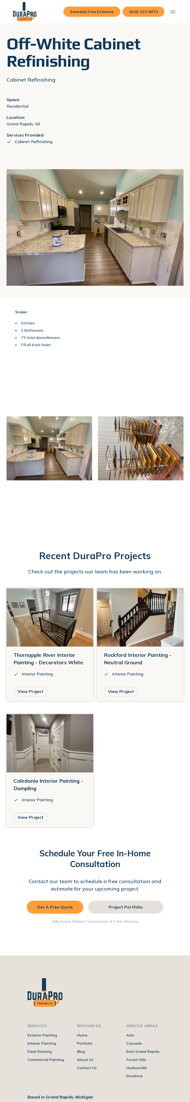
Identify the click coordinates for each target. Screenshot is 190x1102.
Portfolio (85, 1043)
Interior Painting (42, 1043)
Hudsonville (136, 1067)
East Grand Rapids (142, 1051)
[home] (24, 11)
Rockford (134, 1076)
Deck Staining (40, 1051)
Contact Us (87, 1067)
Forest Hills (136, 1059)
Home (82, 1035)
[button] (173, 12)
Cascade (134, 1043)
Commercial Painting (46, 1059)
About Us (85, 1059)
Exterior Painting (42, 1035)
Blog (81, 1051)
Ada (130, 1035)
